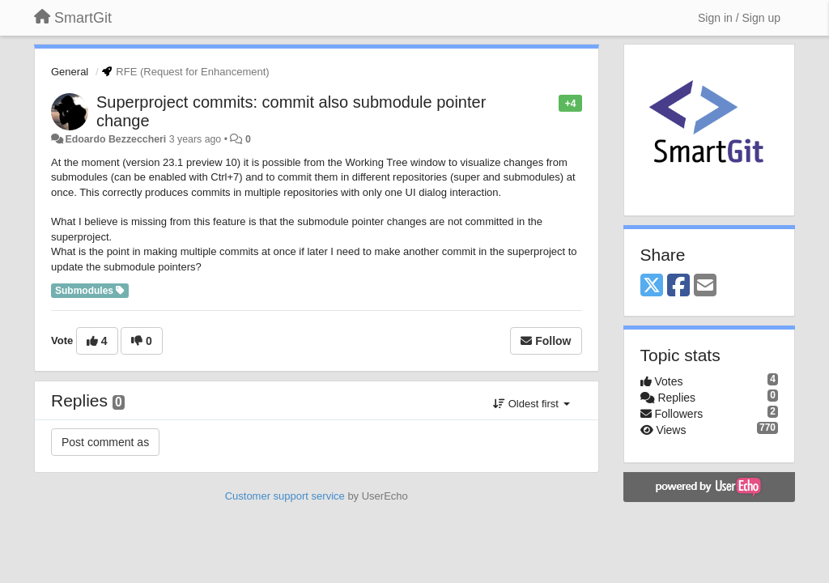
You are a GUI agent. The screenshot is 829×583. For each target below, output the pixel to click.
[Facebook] (678, 286)
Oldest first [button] (531, 404)
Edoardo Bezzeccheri (115, 139)
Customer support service (285, 496)
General (69, 72)
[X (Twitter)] (651, 286)
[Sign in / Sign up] (739, 18)
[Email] (705, 286)
